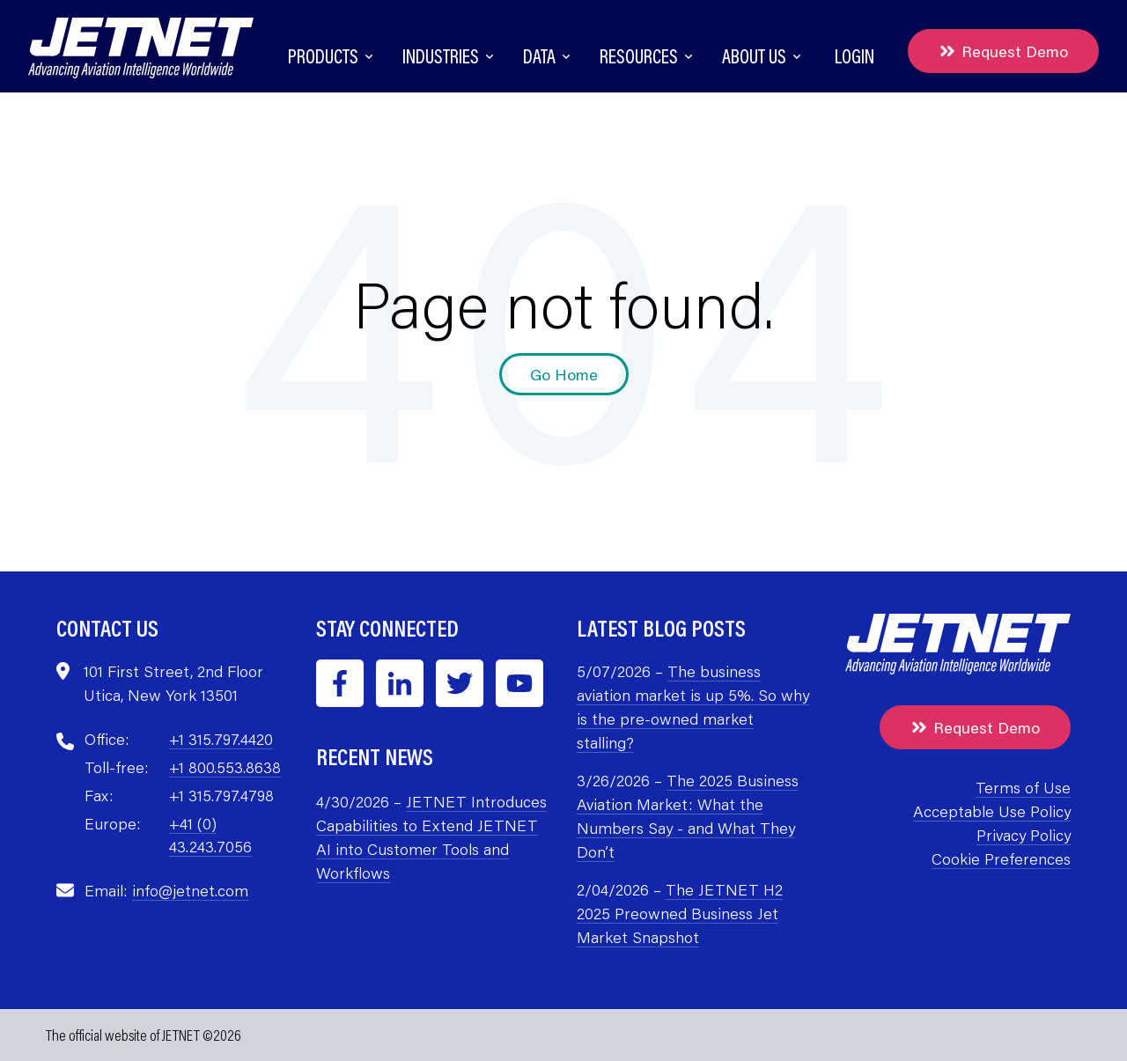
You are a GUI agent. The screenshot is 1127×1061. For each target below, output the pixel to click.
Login (854, 56)
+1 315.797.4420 (221, 738)
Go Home (564, 374)
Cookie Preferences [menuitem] (1001, 858)
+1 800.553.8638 (225, 766)
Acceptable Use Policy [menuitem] (992, 811)
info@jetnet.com (190, 890)
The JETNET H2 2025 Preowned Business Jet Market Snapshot (680, 913)
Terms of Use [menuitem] (1023, 787)
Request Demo (1003, 51)
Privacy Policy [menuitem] (1023, 834)
